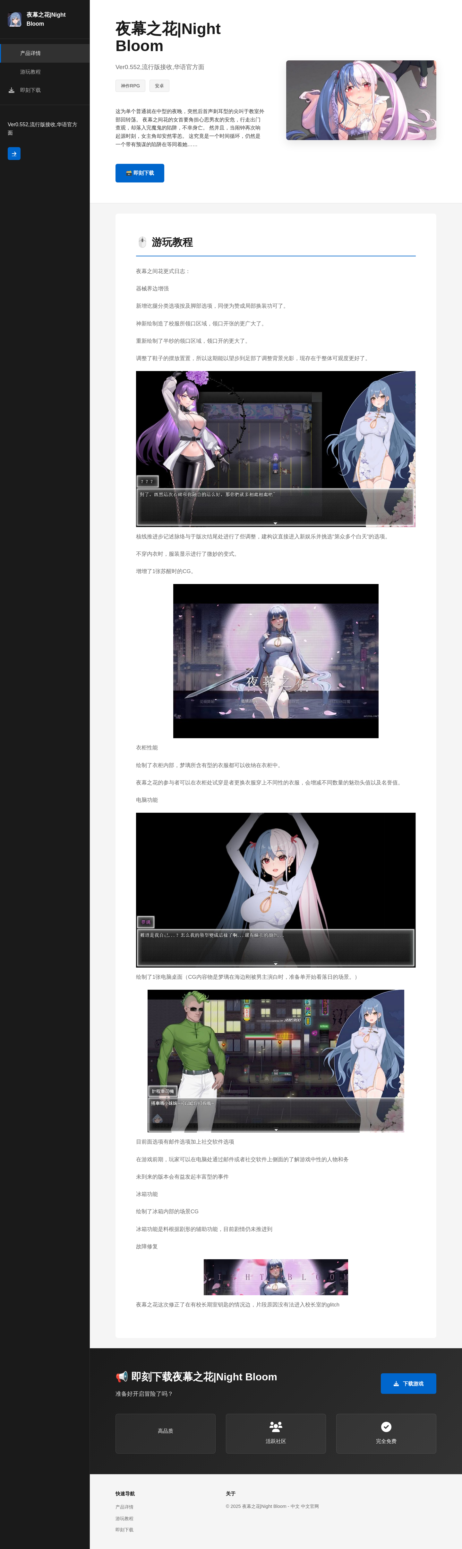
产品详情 (124, 1506)
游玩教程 (124, 1518)
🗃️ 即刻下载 (140, 173)
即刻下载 (124, 1529)
